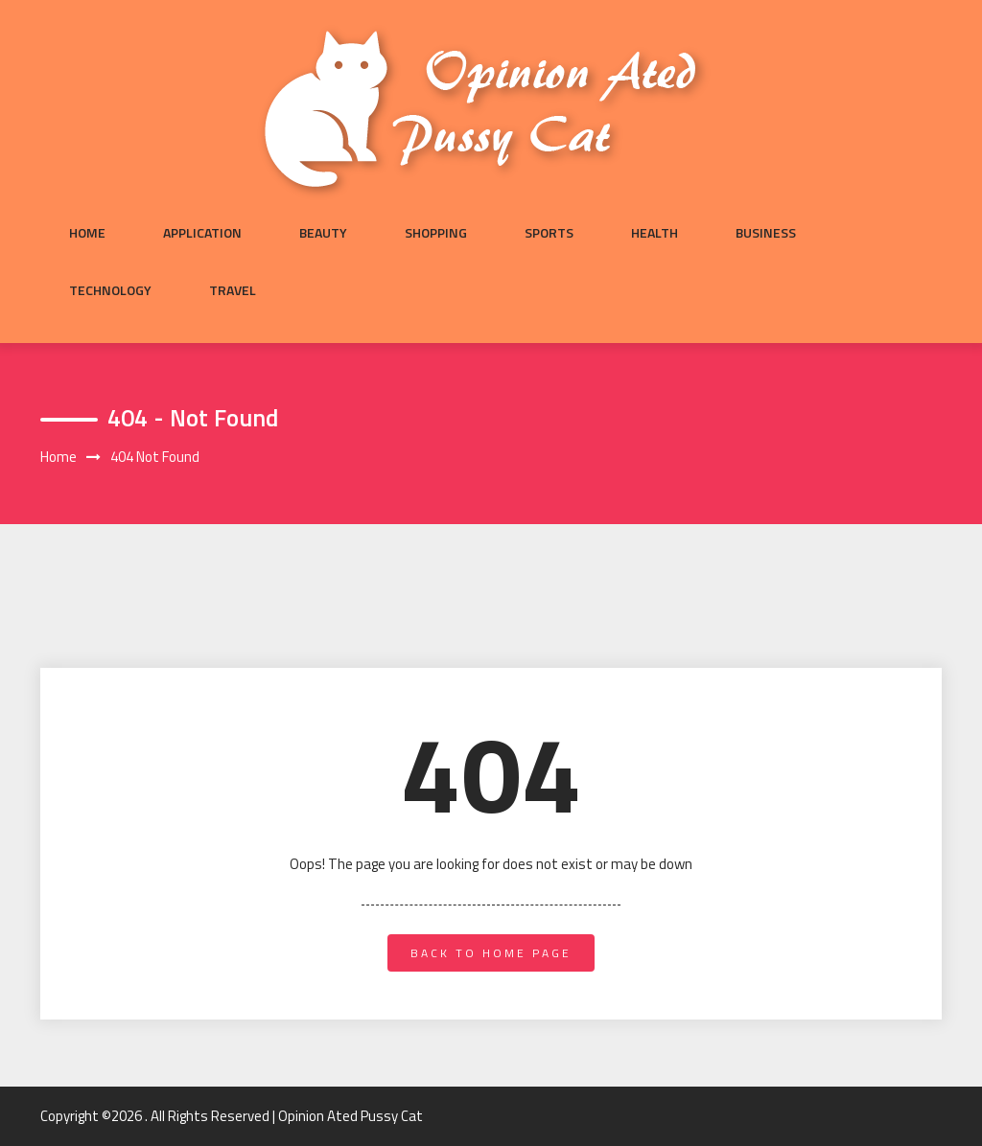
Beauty (323, 232)
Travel (232, 290)
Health (654, 232)
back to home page (491, 953)
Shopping (436, 232)
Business (766, 232)
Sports (549, 232)
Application (202, 232)
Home (87, 232)
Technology (110, 290)
